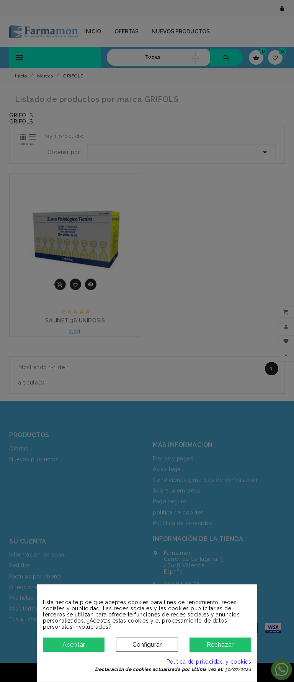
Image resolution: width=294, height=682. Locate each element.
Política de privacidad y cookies (209, 662)
